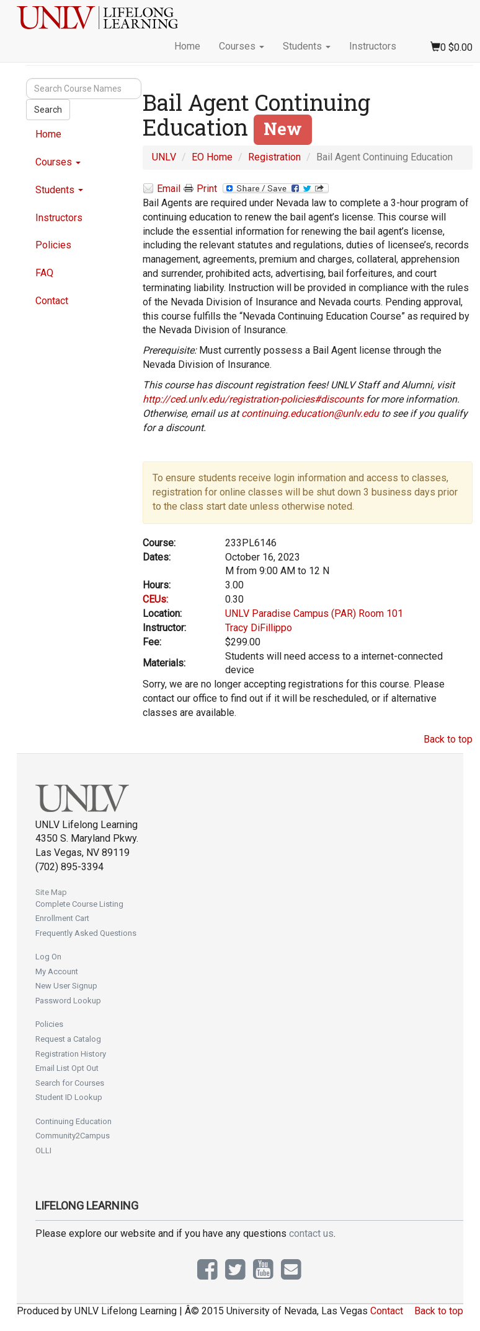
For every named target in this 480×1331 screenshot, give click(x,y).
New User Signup (66, 985)
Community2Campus (72, 1135)
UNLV (164, 157)
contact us (311, 1233)
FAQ (44, 273)
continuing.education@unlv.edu (310, 413)
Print (200, 189)
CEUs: (155, 599)
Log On (48, 956)
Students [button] (307, 46)
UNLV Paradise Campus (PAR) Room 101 (314, 613)
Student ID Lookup (68, 1097)
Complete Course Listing (79, 904)
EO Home (212, 157)
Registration (274, 157)
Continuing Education (73, 1121)
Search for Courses (69, 1083)
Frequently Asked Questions (85, 933)
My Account (56, 971)
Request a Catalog (68, 1039)
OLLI (43, 1150)
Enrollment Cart (62, 918)
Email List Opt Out (67, 1068)
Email (161, 189)
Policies (53, 245)
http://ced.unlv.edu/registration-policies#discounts (253, 399)
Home (187, 46)
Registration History (70, 1053)
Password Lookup (68, 1000)
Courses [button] (241, 46)
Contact (51, 301)
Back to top (448, 739)
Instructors (372, 46)
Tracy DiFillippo (258, 628)
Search (48, 110)
